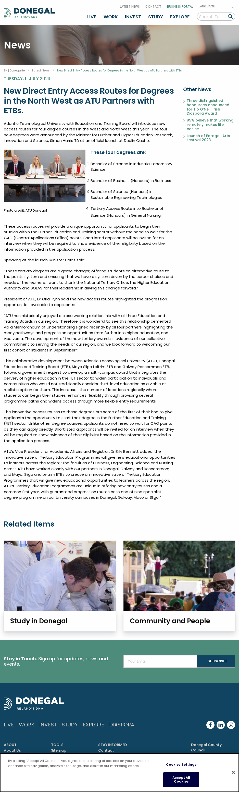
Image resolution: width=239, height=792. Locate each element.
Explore (180, 16)
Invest (133, 16)
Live (91, 16)
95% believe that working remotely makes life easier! (210, 123)
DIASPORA (121, 723)
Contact (153, 6)
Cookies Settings (181, 764)
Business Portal (180, 6)
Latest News (130, 6)
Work (111, 16)
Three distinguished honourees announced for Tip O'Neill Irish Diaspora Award (208, 106)
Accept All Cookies (181, 779)
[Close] (233, 772)
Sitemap (58, 749)
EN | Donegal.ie (14, 70)
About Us (12, 749)
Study (155, 16)
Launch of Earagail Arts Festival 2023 (208, 137)
